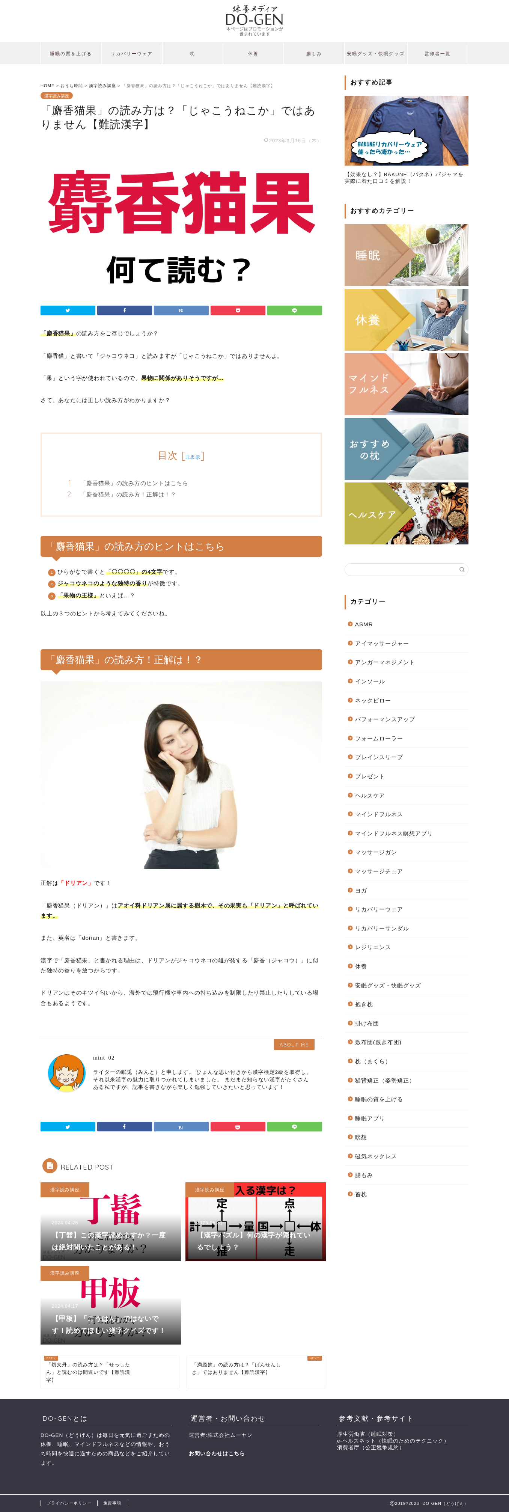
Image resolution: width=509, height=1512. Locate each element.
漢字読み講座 (56, 95)
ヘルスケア (370, 795)
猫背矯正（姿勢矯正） (385, 1080)
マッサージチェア (379, 871)
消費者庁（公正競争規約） (371, 1447)
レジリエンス (373, 947)
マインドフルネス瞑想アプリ (394, 833)
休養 (253, 53)
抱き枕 (364, 1004)
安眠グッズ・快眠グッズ (376, 53)
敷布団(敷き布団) (378, 1042)
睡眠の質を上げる (71, 53)
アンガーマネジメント (385, 662)
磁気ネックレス (376, 1156)
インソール (370, 681)
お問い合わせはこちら (217, 1453)
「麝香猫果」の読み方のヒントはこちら (134, 483)
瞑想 (361, 1137)
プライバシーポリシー (69, 1503)
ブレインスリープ (379, 757)
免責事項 (112, 1503)
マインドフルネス (379, 814)
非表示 (192, 457)
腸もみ (314, 53)
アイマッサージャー (382, 643)
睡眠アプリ (370, 1118)
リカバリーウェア (132, 53)
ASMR (364, 624)
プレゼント (370, 776)
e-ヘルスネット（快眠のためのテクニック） (393, 1441)
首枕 (361, 1194)
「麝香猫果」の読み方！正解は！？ (128, 494)
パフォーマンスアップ (385, 719)
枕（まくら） (373, 1061)
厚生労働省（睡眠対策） (368, 1434)
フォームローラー (379, 738)
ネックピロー (373, 700)
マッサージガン (376, 852)
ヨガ (361, 890)
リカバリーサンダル (382, 928)
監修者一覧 (438, 53)
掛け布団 (367, 1023)
